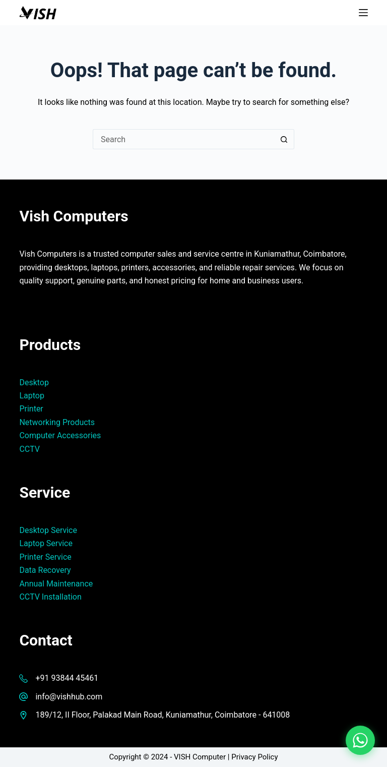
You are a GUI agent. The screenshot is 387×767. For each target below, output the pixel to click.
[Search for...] (183, 139)
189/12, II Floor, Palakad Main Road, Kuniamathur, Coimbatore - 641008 (162, 715)
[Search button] (284, 139)
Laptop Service (46, 543)
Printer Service (45, 557)
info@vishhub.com (68, 696)
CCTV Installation (50, 597)
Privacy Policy (254, 756)
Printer (31, 409)
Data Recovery (45, 570)
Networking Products (57, 422)
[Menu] (363, 12)
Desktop (34, 382)
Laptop (31, 395)
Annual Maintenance (56, 583)
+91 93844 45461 (66, 678)
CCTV (29, 449)
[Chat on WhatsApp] (360, 740)
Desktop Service (48, 530)
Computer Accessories (60, 435)
